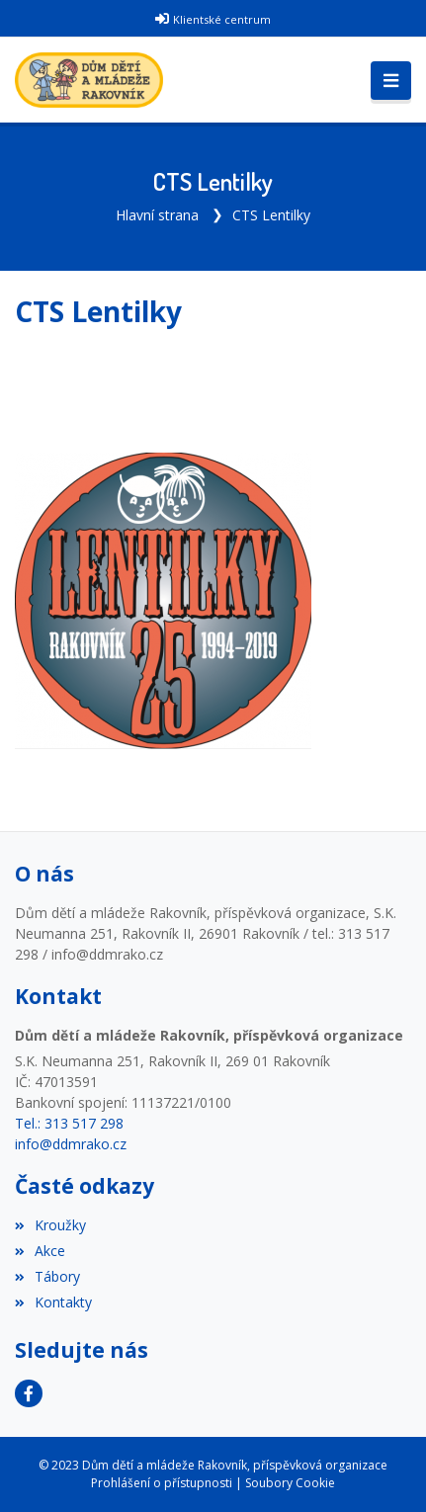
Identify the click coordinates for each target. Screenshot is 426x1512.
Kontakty (53, 1302)
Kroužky (50, 1225)
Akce (40, 1250)
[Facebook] (29, 1393)
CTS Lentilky (271, 215)
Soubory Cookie (290, 1482)
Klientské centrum (222, 19)
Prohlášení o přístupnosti (161, 1482)
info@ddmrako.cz (71, 1143)
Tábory (47, 1276)
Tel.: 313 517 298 (69, 1123)
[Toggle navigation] (391, 81)
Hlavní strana (157, 215)
